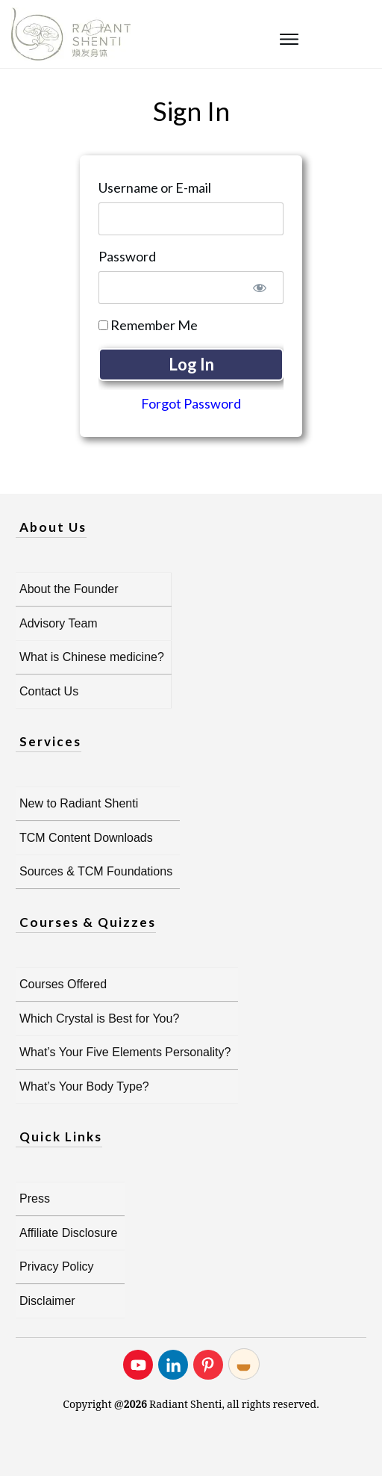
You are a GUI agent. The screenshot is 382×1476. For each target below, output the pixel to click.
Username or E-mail (154, 187)
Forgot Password (191, 403)
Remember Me (148, 325)
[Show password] (259, 287)
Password (127, 256)
